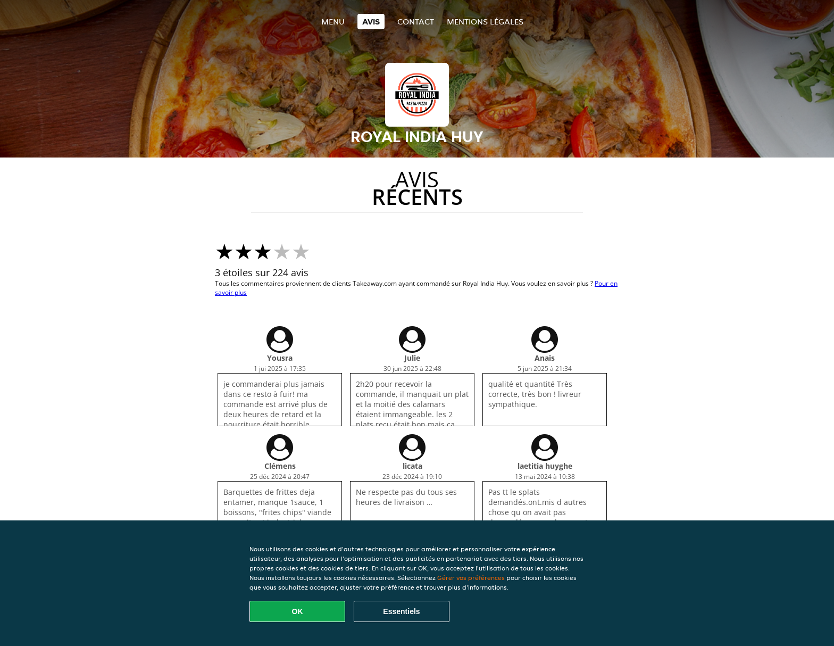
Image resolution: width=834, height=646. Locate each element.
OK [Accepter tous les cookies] (297, 611)
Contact (415, 21)
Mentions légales (485, 21)
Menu (333, 21)
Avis (371, 21)
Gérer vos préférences (471, 578)
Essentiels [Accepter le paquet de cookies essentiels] (401, 611)
